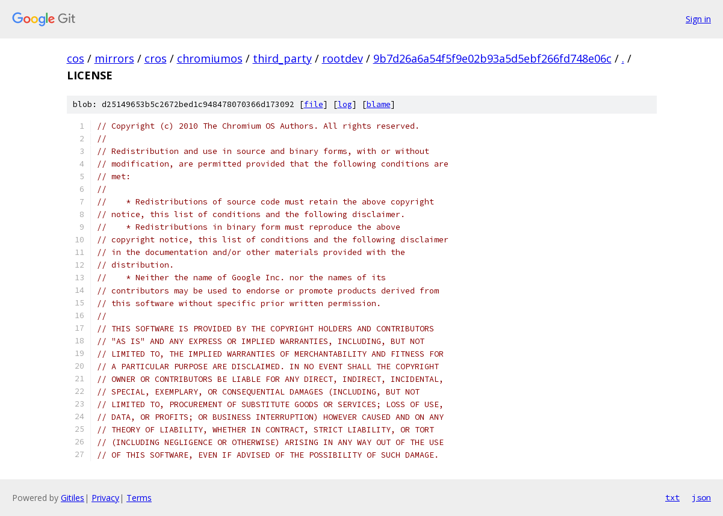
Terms (139, 497)
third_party (282, 58)
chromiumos (210, 58)
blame (379, 104)
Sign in (698, 19)
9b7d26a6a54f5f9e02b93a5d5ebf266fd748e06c (492, 58)
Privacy (105, 497)
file (313, 104)
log (345, 104)
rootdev (342, 58)
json (701, 497)
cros (155, 58)
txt (672, 497)
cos (75, 58)
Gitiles (72, 497)
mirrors (114, 58)
